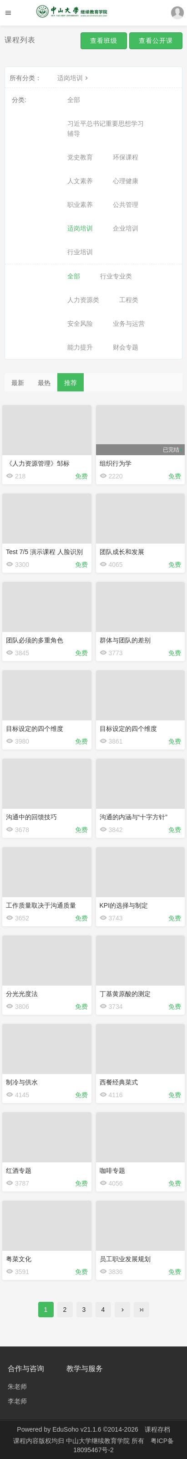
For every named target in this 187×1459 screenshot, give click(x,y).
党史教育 (80, 157)
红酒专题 (18, 1170)
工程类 (128, 299)
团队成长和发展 (122, 551)
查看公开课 (156, 40)
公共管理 (125, 204)
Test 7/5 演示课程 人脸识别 (44, 551)
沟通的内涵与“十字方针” (133, 817)
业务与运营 (129, 323)
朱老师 (17, 1386)
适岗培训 (73, 78)
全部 (73, 99)
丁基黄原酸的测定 (125, 993)
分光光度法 (22, 993)
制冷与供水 (22, 1082)
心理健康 (125, 181)
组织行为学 (115, 463)
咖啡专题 (112, 1170)
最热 (44, 382)
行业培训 (80, 252)
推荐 (70, 382)
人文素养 (80, 181)
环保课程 (125, 157)
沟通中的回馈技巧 (31, 817)
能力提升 (80, 347)
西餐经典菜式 (119, 1082)
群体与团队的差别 (125, 640)
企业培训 (125, 228)
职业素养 (80, 204)
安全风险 (80, 323)
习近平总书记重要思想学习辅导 (105, 128)
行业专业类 (116, 276)
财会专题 (125, 347)
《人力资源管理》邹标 (38, 463)
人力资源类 (83, 299)
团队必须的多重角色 (34, 640)
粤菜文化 (18, 1259)
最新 (17, 382)
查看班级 (103, 40)
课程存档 (157, 1429)
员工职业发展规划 (125, 1259)
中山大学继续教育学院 (98, 1440)
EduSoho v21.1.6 (76, 1429)
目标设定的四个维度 (34, 728)
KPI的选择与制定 (124, 905)
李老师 (17, 1401)
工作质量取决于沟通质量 (41, 905)
